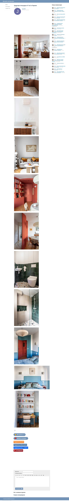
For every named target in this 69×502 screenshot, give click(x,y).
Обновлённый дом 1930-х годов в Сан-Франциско (59, 45)
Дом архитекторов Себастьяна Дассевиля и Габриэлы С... (57, 31)
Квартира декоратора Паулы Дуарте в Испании (59, 41)
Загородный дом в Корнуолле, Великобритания (59, 38)
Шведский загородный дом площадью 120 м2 (59, 53)
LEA (55, 7)
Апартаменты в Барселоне (58, 69)
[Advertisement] (59, 91)
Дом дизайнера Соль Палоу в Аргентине (59, 72)
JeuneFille (24, 8)
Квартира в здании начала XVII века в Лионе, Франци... (57, 60)
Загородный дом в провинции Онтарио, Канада (59, 11)
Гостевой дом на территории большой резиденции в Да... (57, 24)
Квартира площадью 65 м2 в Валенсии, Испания (59, 20)
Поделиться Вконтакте (20, 445)
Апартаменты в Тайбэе (61, 56)
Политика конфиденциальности (8, 498)
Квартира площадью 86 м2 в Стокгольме (59, 17)
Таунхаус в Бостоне (60, 63)
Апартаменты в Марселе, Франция (58, 50)
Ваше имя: (17, 471)
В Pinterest (19, 450)
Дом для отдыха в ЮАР (61, 14)
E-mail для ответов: (18, 473)
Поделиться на (21, 447)
